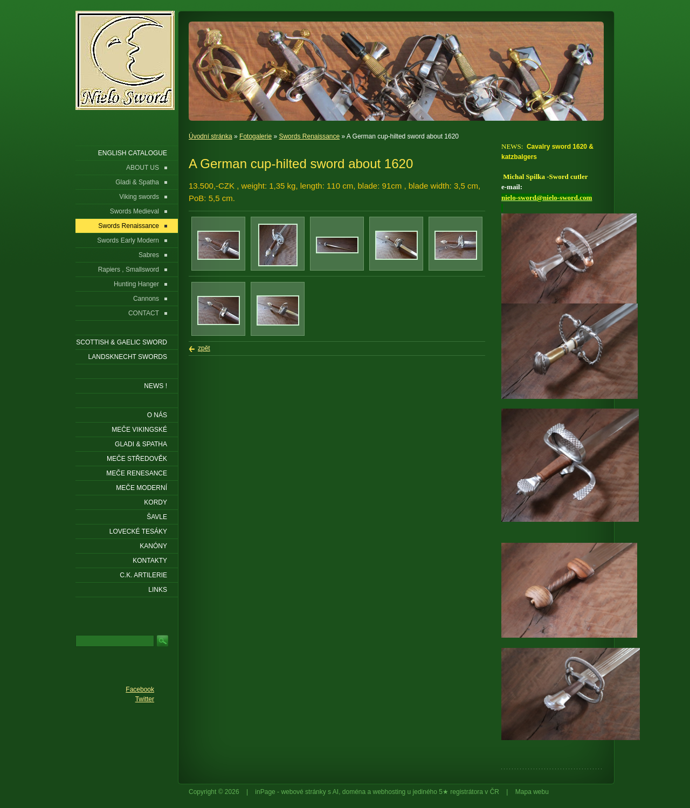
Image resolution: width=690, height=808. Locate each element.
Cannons (146, 298)
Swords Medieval (134, 211)
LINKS (157, 589)
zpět (204, 348)
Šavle (157, 517)
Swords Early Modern (128, 240)
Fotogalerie (255, 136)
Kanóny (153, 546)
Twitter (144, 699)
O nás (157, 415)
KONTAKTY (150, 560)
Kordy (155, 502)
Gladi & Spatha (137, 182)
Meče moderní (141, 488)
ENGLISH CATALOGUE (132, 153)
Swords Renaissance (309, 136)
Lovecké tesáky (138, 531)
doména (353, 792)
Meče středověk (137, 458)
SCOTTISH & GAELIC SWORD (121, 342)
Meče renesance (136, 473)
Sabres (149, 255)
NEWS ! (155, 386)
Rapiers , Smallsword (128, 269)
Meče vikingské (139, 429)
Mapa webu (532, 792)
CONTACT (143, 313)
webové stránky (303, 792)
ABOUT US (142, 167)
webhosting (389, 792)
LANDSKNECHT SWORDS (127, 357)
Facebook (140, 689)
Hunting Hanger (136, 284)
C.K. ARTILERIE (143, 575)
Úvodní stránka (210, 136)
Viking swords (139, 197)
